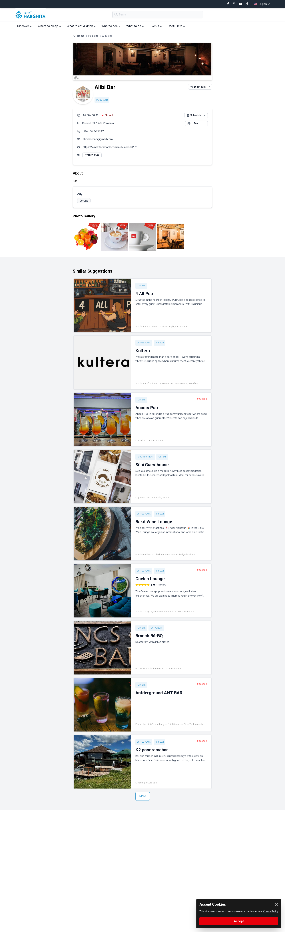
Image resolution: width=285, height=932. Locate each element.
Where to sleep (49, 26)
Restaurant (156, 628)
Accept (239, 921)
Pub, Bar (93, 36)
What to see (111, 26)
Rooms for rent (145, 457)
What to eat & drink (81, 26)
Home (80, 36)
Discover (24, 26)
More (142, 796)
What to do (135, 26)
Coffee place (144, 343)
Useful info (176, 26)
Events (156, 26)
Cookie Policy (270, 911)
